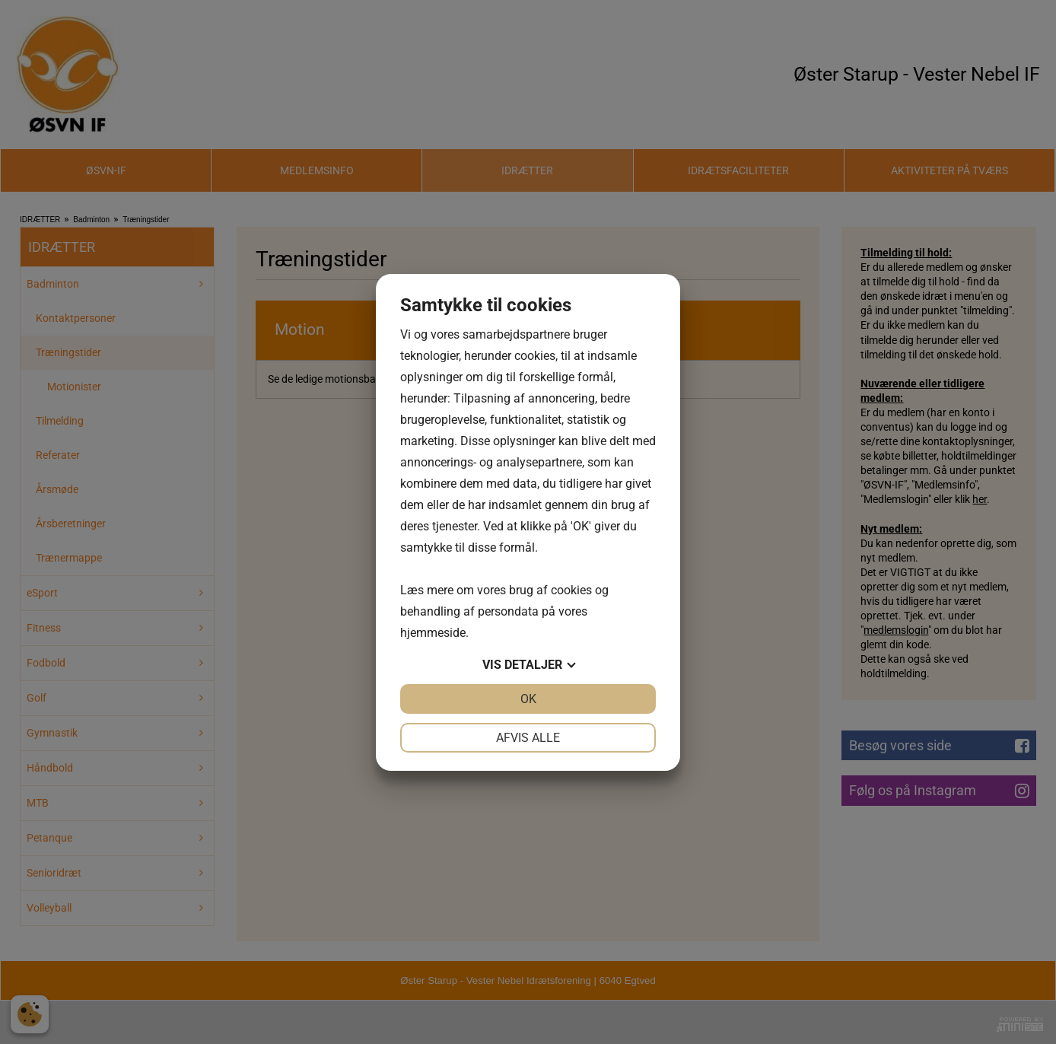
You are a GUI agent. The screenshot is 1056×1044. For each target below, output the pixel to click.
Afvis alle (528, 737)
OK (528, 699)
